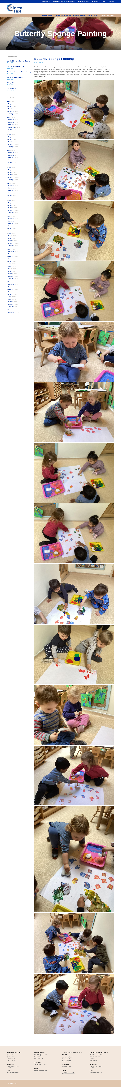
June (12, 134)
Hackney (111, 1)
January (13, 114)
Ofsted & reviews (79, 15)
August (12, 129)
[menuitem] (48, 15)
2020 (11, 282)
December (13, 119)
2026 (10, 101)
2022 (11, 216)
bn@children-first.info (13, 1072)
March (12, 109)
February (13, 111)
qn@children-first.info (40, 1070)
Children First (45, 1)
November (13, 122)
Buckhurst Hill (58, 1)
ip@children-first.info (96, 1072)
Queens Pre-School (98, 1)
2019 (10, 310)
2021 (11, 249)
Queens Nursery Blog (107, 15)
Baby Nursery (70, 1)
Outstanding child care (63, 15)
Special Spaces (92, 15)
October (13, 124)
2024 (11, 150)
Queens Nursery (83, 1)
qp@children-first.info (68, 1073)
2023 (11, 183)
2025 (11, 117)
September (14, 127)
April (12, 106)
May (11, 104)
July (12, 132)
